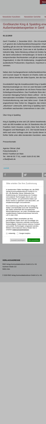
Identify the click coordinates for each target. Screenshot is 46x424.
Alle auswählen (33, 240)
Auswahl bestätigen (18, 240)
